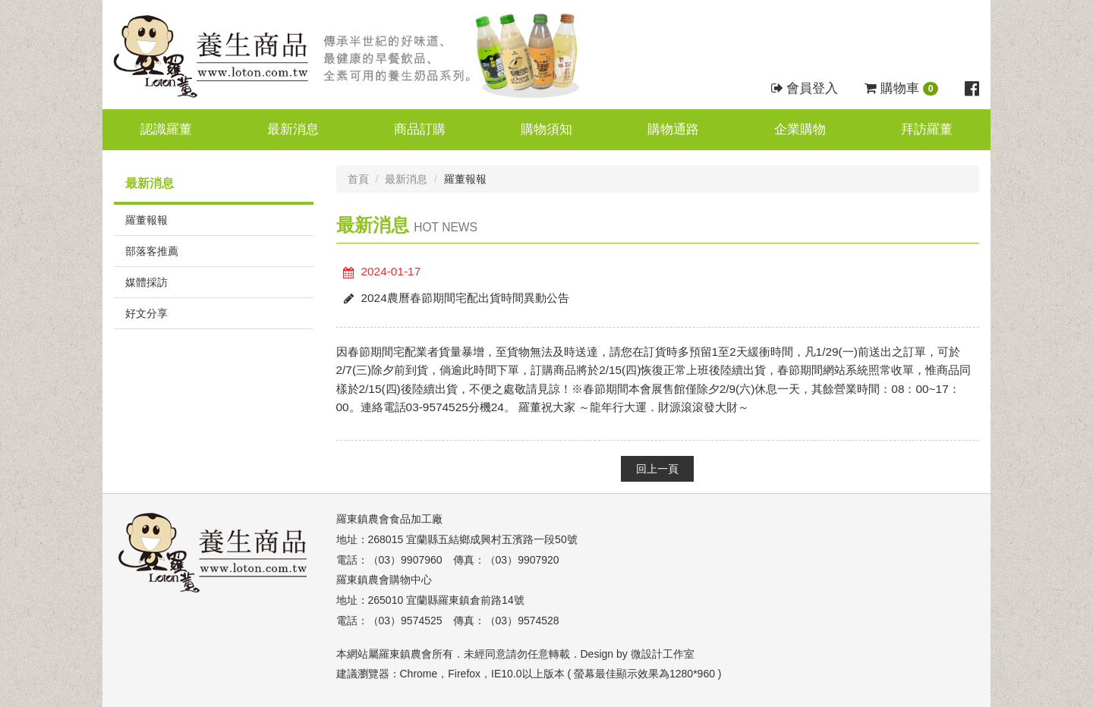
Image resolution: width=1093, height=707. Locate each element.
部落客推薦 (151, 251)
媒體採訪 (146, 282)
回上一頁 (657, 469)
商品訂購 (420, 129)
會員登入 (805, 88)
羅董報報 (146, 220)
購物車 (901, 88)
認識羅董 (166, 129)
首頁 (358, 179)
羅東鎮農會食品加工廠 (389, 519)
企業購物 (800, 129)
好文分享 (146, 313)
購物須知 (546, 129)
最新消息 (293, 129)
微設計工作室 (663, 654)
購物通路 (673, 129)
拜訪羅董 (927, 129)
